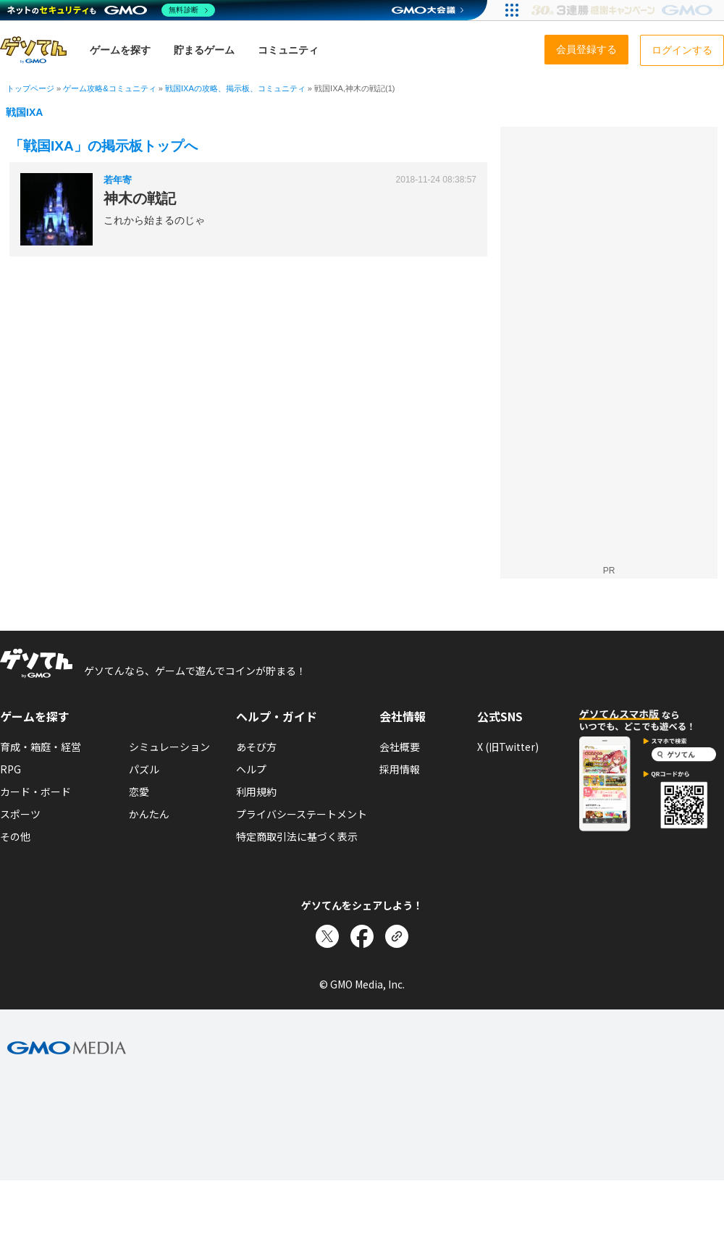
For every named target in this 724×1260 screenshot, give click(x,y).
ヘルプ (251, 769)
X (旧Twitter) (508, 746)
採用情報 (399, 769)
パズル (144, 769)
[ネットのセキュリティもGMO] (111, 10)
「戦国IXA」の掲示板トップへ (103, 146)
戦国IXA (24, 112)
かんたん (149, 814)
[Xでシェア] (327, 936)
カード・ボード (35, 791)
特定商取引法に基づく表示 (297, 836)
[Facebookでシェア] (362, 936)
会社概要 (399, 746)
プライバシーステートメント (301, 814)
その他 (15, 836)
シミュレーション (169, 746)
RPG (10, 769)
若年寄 (118, 180)
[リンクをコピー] (396, 936)
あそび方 (256, 746)
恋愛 (139, 791)
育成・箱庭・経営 (40, 746)
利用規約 (256, 791)
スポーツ (20, 814)
